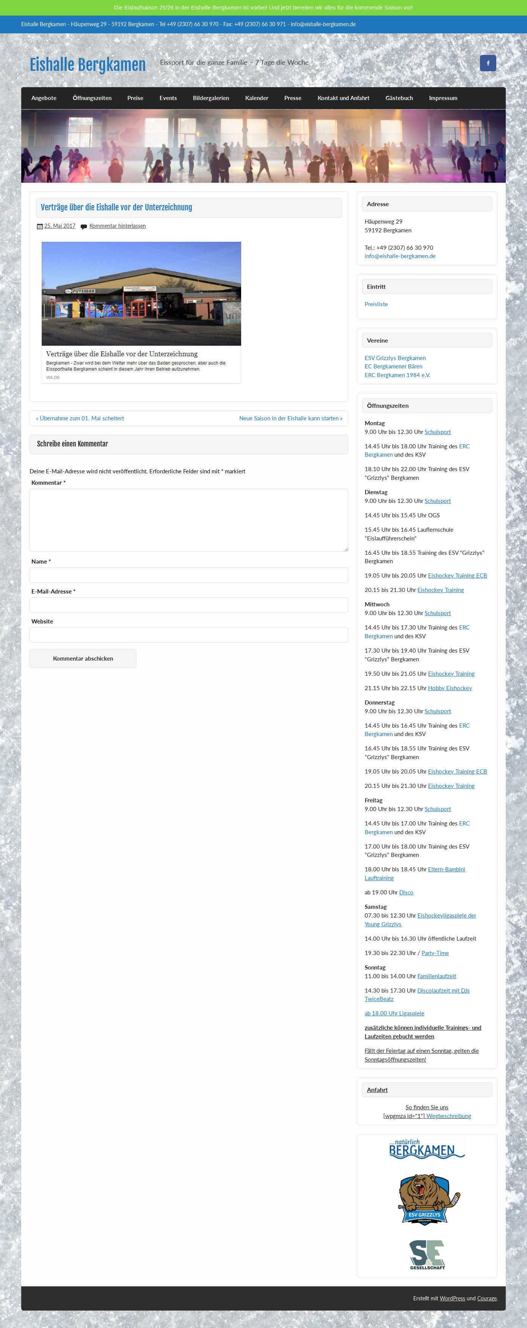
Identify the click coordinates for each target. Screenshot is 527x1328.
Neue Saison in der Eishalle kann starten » (290, 417)
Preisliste (376, 304)
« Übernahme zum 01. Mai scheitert (80, 417)
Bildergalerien (211, 97)
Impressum (443, 97)
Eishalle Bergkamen (88, 65)
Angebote (43, 97)
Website (42, 620)
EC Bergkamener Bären (393, 366)
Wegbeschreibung (449, 1115)
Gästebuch (399, 97)
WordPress (452, 1298)
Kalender (256, 97)
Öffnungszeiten (92, 97)
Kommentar (48, 482)
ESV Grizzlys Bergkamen (395, 357)
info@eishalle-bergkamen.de (400, 255)
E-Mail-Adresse (53, 591)
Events (168, 97)
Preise (135, 97)
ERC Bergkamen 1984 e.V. (398, 374)
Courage (487, 1298)
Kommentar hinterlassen (117, 225)
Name (41, 561)
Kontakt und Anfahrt (344, 97)
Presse (292, 97)
